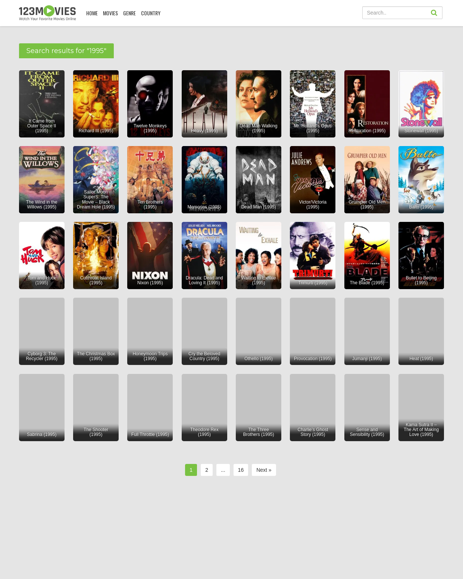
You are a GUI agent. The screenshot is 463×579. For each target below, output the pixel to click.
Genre (129, 13)
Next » (263, 470)
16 (241, 470)
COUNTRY (150, 13)
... (223, 470)
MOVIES (110, 13)
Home (92, 13)
